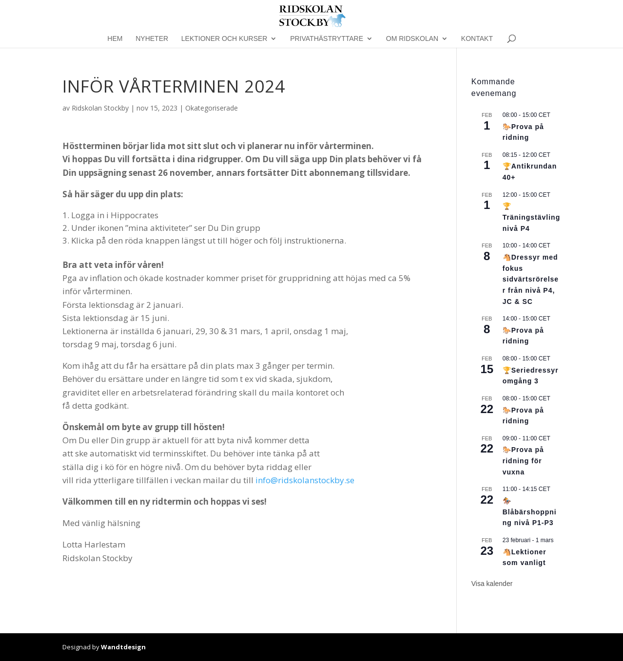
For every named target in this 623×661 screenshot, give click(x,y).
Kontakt (477, 38)
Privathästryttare (326, 38)
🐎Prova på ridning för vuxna (523, 460)
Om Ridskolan (412, 38)
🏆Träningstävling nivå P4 (531, 217)
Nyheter (152, 38)
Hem (114, 38)
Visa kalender (492, 583)
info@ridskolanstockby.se (304, 480)
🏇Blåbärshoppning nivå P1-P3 (530, 512)
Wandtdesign (123, 646)
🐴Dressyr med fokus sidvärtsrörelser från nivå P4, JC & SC (531, 279)
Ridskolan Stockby (100, 108)
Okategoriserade (211, 108)
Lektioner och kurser (224, 38)
